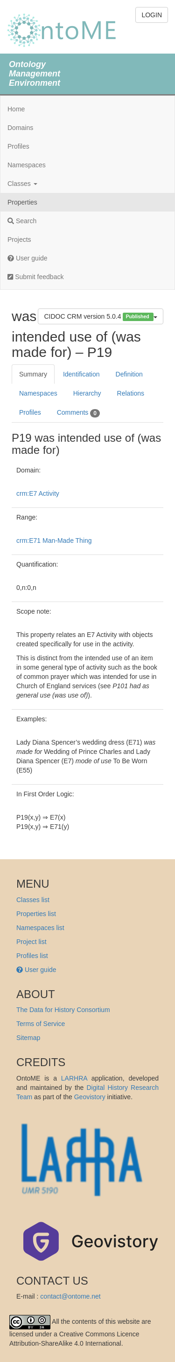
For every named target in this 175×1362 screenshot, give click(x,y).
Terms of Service (40, 1023)
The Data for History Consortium (63, 1009)
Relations (130, 393)
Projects (19, 239)
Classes (22, 183)
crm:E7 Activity (37, 493)
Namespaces (26, 165)
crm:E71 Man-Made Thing (54, 540)
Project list (31, 941)
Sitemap (28, 1037)
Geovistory (89, 1097)
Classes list (32, 899)
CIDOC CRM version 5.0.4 (100, 317)
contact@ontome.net (70, 1296)
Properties (22, 202)
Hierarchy (87, 393)
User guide (27, 258)
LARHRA (74, 1078)
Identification (81, 374)
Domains (20, 127)
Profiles (18, 146)
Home (16, 109)
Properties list (36, 913)
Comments (78, 413)
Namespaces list (40, 927)
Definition (129, 374)
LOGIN (151, 15)
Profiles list (32, 955)
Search (21, 221)
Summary (33, 374)
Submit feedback (35, 277)
